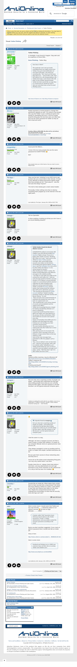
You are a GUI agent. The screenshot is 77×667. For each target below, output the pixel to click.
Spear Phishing (11, 582)
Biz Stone (46, 286)
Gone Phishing (33, 60)
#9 (60, 480)
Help (65, 1)
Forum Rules (24, 618)
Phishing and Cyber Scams (34, 28)
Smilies (23, 611)
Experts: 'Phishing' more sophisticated (17, 589)
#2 (60, 108)
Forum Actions (20, 23)
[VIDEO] (23, 614)
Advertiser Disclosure (70, 8)
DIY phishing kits (11, 593)
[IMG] (22, 612)
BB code (23, 609)
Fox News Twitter (41, 260)
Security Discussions (19, 28)
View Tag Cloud (11, 604)
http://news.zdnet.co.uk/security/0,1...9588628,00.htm (44, 537)
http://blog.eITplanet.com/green (50, 98)
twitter (17, 603)
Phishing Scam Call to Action (14, 596)
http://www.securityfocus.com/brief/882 (40, 552)
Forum (10, 21)
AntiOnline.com (53, 625)
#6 (60, 243)
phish (8, 603)
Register (72, 1)
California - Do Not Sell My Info (59, 641)
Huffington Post (45, 266)
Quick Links (29, 23)
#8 (60, 413)
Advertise (47, 641)
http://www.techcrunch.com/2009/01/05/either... (42, 359)
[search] (61, 13)
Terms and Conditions (14, 641)
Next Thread (38, 575)
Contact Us (45, 625)
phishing (12, 603)
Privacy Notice (32, 641)
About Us (24, 641)
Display (58, 45)
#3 (60, 144)
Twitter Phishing (16, 41)
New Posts (9, 23)
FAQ (14, 23)
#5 (60, 212)
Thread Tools (49, 45)
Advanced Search (66, 23)
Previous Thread (30, 575)
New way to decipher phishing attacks (16, 586)
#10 (60, 503)
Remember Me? (59, 6)
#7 (60, 377)
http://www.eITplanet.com (34, 98)
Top (60, 571)
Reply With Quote (56, 101)
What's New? (20, 21)
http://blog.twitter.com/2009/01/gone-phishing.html (43, 366)
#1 (60, 48)
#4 (60, 174)
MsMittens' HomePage (40, 135)
